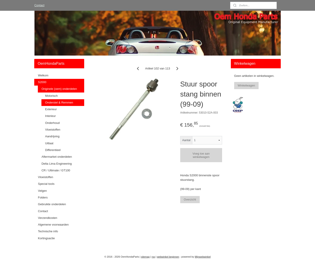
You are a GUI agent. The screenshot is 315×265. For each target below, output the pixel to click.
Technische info (48, 231)
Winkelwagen (246, 85)
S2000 (42, 82)
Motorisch (51, 95)
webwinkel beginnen (168, 256)
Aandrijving (52, 136)
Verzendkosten (47, 218)
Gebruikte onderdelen (52, 204)
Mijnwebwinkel (203, 256)
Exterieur (51, 109)
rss (153, 256)
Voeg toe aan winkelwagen (201, 155)
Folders (42, 197)
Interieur (50, 116)
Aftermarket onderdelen (56, 156)
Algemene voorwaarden (53, 224)
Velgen (42, 190)
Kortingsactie (46, 238)
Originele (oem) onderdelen (59, 88)
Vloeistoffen (52, 129)
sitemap (145, 256)
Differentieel (52, 150)
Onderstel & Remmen (59, 102)
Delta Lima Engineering (56, 163)
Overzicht (190, 199)
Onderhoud (52, 123)
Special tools (46, 183)
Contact (39, 5)
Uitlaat (49, 143)
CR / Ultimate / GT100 (55, 170)
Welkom (43, 75)
